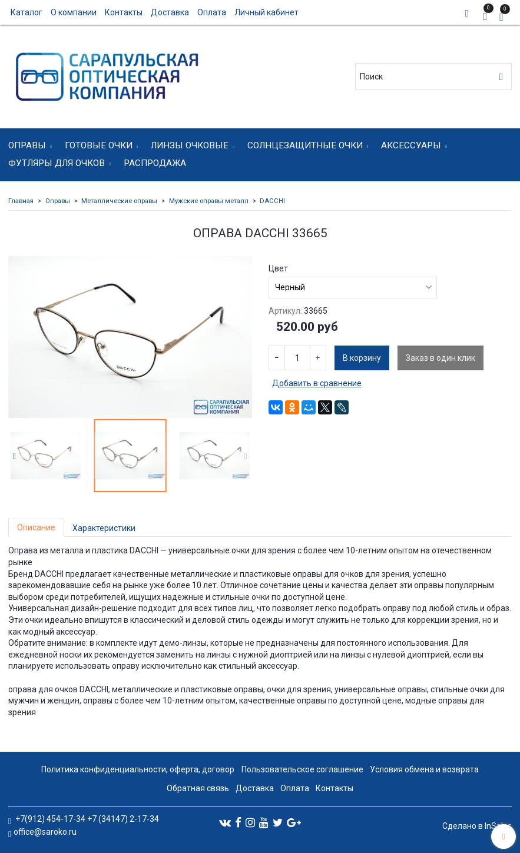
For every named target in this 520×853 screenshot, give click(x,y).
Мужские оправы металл (209, 201)
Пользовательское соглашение (302, 769)
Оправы (27, 145)
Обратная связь (198, 788)
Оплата (211, 12)
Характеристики (103, 528)
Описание (36, 527)
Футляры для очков (56, 163)
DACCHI (272, 201)
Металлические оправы (119, 201)
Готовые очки (99, 145)
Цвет (278, 268)
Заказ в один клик (440, 358)
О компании (74, 12)
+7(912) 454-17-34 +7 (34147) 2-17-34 (86, 819)
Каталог (26, 12)
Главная (21, 201)
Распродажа (155, 163)
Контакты (124, 12)
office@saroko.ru (45, 832)
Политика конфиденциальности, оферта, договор (137, 769)
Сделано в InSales (477, 826)
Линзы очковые (189, 145)
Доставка (170, 12)
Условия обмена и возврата (424, 769)
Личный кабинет (266, 12)
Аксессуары (411, 145)
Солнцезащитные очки (305, 145)
